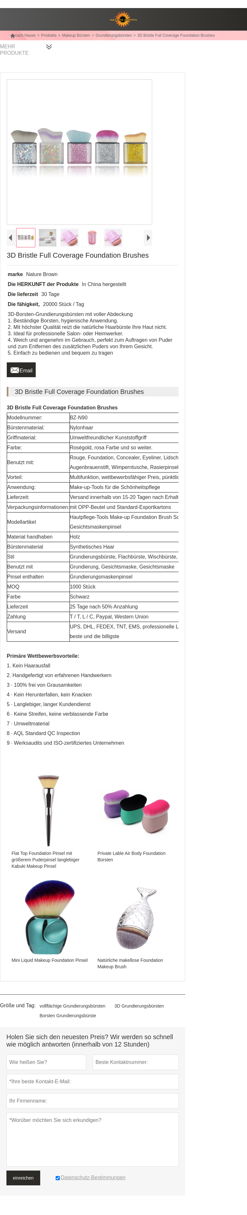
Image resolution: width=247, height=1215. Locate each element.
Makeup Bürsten (76, 35)
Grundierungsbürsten (114, 35)
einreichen (23, 1178)
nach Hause (23, 35)
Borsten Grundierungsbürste (68, 1015)
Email (21, 368)
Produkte (49, 35)
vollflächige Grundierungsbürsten (72, 1006)
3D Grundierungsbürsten (139, 1006)
